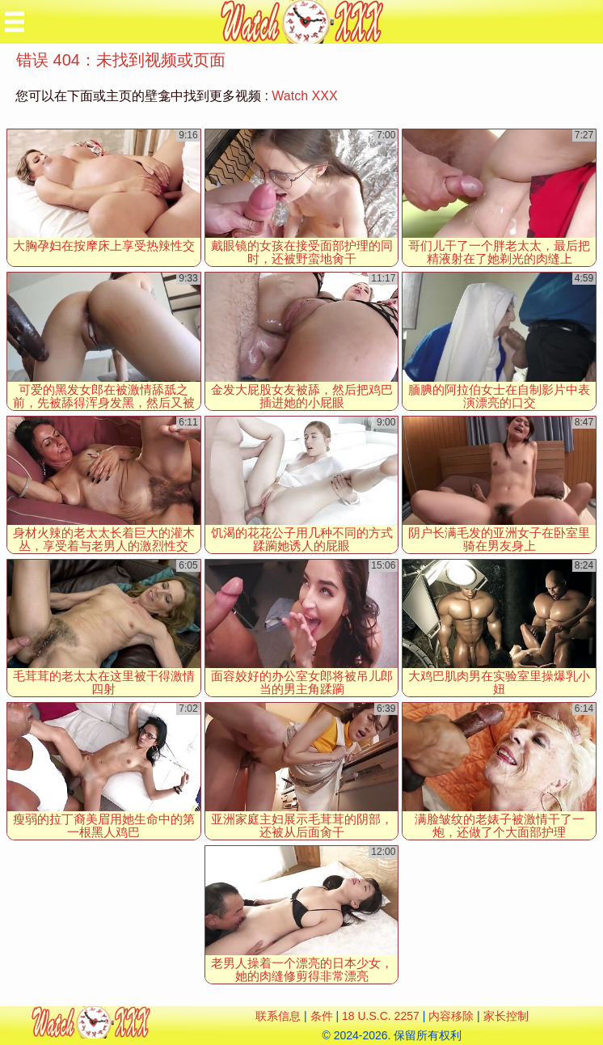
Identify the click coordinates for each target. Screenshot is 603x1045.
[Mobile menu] (14, 22)
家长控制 (506, 1015)
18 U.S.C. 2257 (381, 1015)
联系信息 (278, 1015)
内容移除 (451, 1015)
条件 (321, 1015)
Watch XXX (304, 96)
